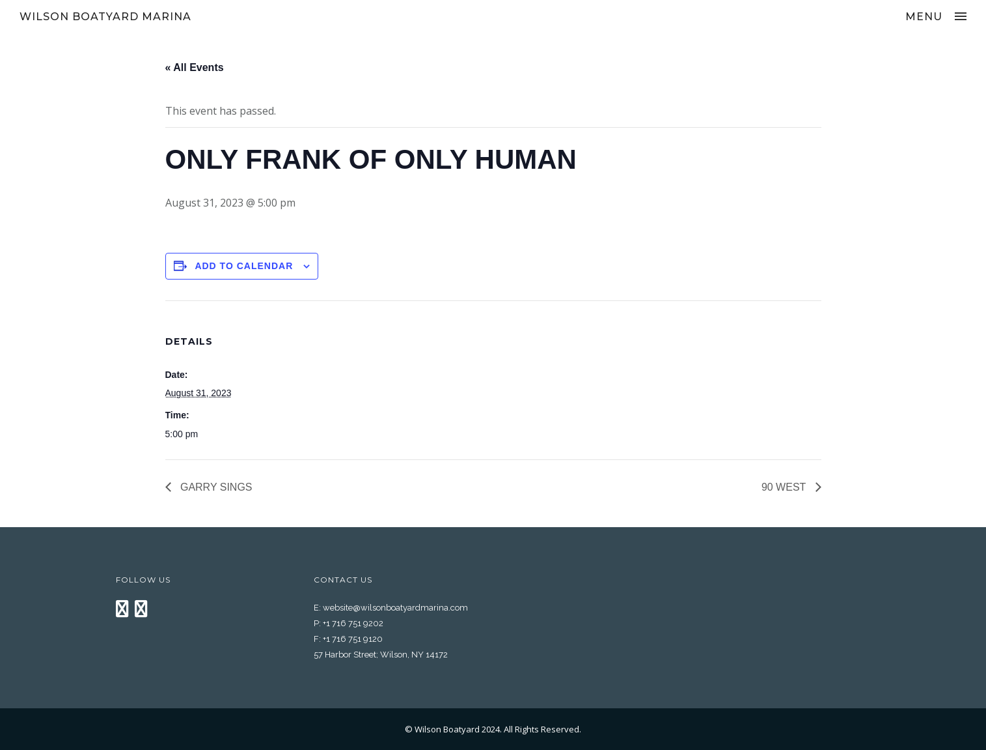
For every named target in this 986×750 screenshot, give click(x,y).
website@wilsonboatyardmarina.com (395, 608)
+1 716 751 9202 (353, 623)
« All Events (194, 67)
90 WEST (785, 487)
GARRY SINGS (215, 487)
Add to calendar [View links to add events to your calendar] (244, 266)
